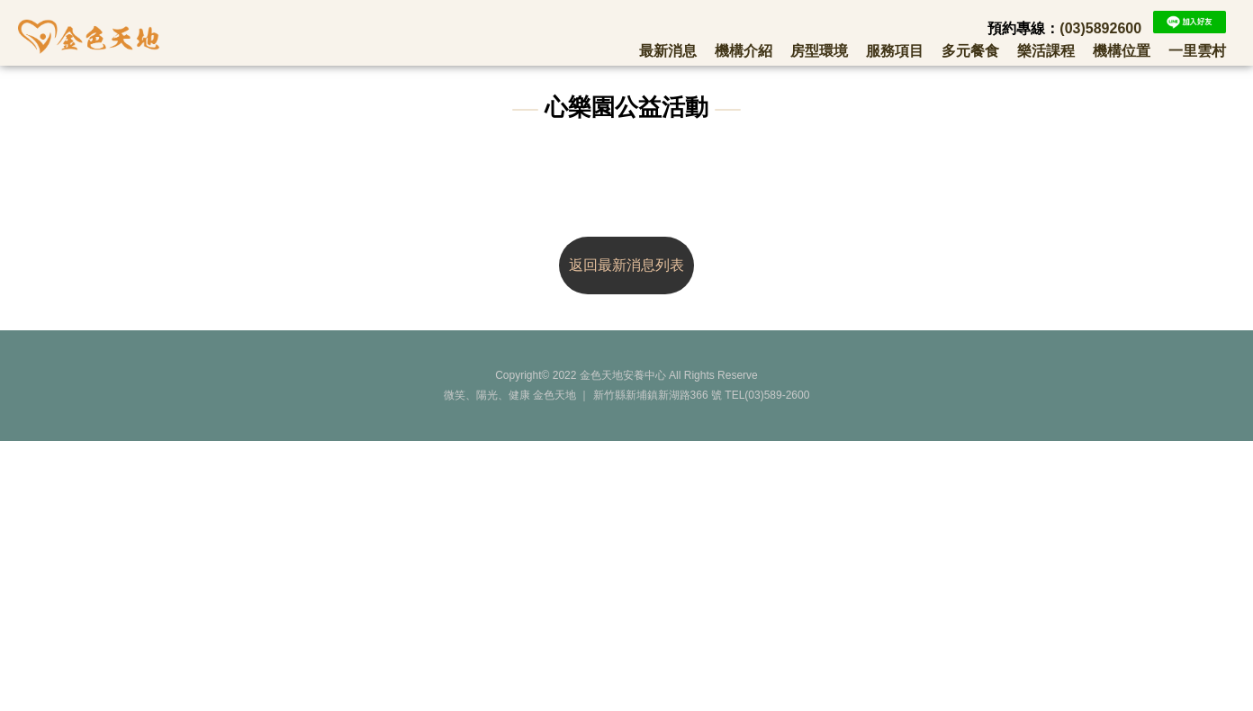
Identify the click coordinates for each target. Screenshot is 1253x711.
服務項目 (895, 50)
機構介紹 (743, 50)
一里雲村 (1197, 50)
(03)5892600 (1100, 28)
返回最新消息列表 (626, 265)
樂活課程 (1046, 50)
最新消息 (668, 50)
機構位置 (1121, 50)
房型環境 (819, 50)
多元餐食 (970, 50)
